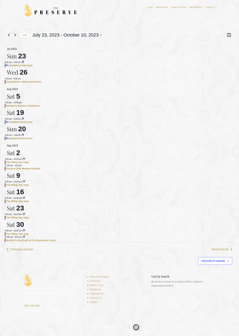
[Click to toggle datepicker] (67, 35)
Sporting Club (96, 293)
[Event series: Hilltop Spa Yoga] (24, 159)
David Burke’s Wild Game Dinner (23, 81)
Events (209, 7)
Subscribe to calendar (213, 261)
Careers (94, 302)
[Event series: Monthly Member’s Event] (24, 237)
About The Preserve (99, 276)
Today (24, 35)
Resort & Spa (96, 285)
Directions (95, 281)
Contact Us (95, 297)
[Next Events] (15, 35)
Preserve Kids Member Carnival (23, 168)
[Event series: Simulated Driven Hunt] (23, 62)
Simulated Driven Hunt (20, 65)
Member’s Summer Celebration (23, 105)
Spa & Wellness (195, 7)
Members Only (162, 7)
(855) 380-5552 (32, 305)
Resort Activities (179, 7)
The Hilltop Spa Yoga (17, 162)
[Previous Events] (9, 35)
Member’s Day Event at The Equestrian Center (31, 240)
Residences (95, 289)
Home (150, 7)
